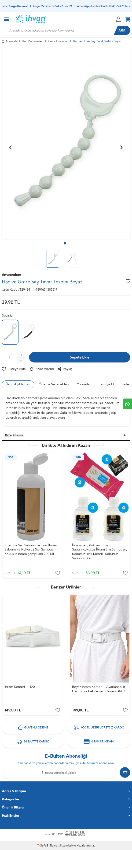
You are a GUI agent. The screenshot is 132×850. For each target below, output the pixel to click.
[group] (66, 143)
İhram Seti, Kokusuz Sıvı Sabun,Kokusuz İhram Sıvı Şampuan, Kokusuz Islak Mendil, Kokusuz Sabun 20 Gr (99, 551)
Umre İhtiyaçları (58, 41)
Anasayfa (10, 41)
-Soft (42, 845)
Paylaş (65, 369)
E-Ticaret (53, 845)
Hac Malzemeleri (33, 41)
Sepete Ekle (79, 357)
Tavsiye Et (106, 384)
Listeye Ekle (14, 369)
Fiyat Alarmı (41, 369)
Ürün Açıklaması (18, 384)
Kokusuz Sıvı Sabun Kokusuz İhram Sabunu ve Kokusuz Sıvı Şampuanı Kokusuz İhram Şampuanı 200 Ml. (30, 549)
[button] (65, 243)
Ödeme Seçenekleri (54, 384)
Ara (122, 30)
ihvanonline (11, 274)
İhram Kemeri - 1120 (19, 687)
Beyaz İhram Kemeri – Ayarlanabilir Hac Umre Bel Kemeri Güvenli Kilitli (98, 689)
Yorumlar (84, 384)
